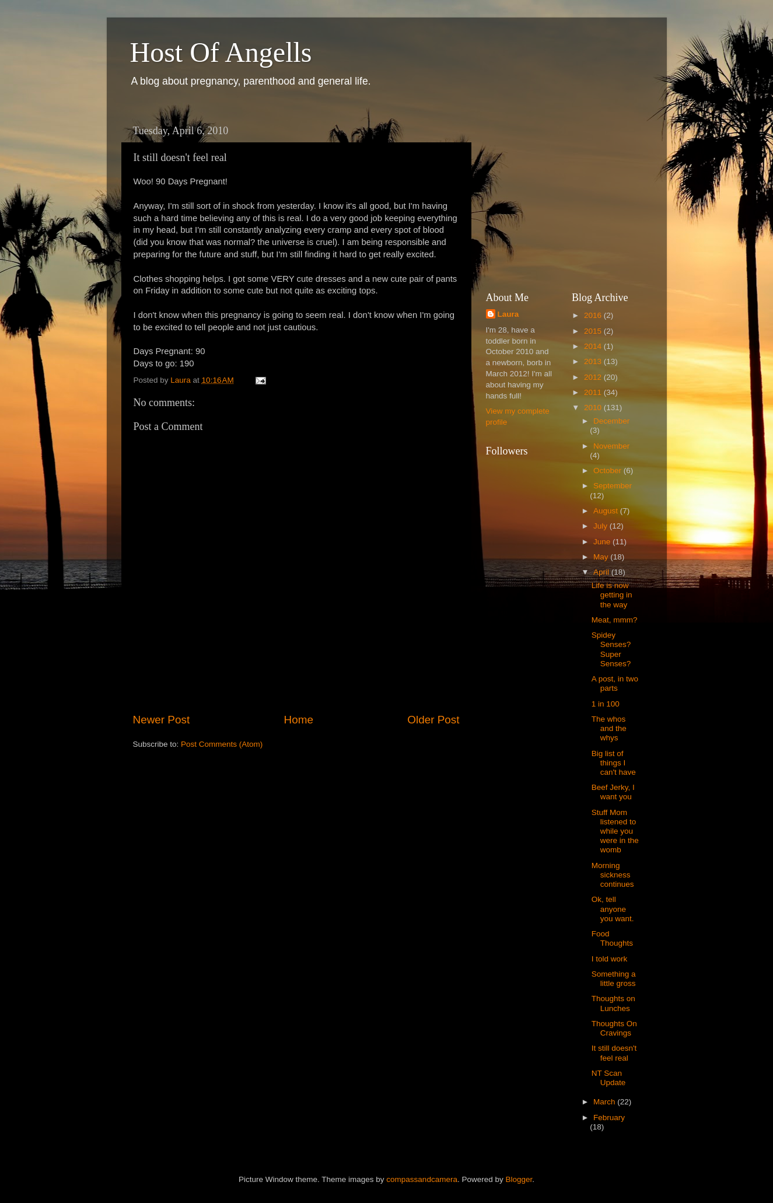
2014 (594, 346)
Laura (508, 314)
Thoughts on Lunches (613, 1003)
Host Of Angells (221, 52)
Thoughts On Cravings (614, 1028)
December (611, 421)
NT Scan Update (609, 1078)
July (601, 526)
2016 (594, 315)
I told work (610, 958)
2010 (594, 407)
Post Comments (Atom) (222, 744)
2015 (594, 331)
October (608, 470)
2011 (594, 392)
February (609, 1117)
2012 (594, 377)
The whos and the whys (609, 728)
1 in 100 (606, 704)
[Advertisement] (573, 192)
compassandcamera (421, 1179)
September (612, 485)
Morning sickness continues (613, 875)
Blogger (518, 1179)
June (603, 541)
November (611, 446)
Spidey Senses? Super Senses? (611, 649)
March (605, 1101)
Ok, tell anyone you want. (613, 908)
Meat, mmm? (615, 620)
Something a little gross (614, 979)
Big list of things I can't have (614, 763)
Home (298, 720)
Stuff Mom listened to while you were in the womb (615, 831)
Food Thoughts (612, 938)
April (602, 572)
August (606, 510)
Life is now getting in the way (612, 595)
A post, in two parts (615, 683)
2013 (594, 361)
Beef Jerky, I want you (613, 792)
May (601, 556)
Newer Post (161, 720)
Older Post (433, 720)
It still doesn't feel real (614, 1053)
